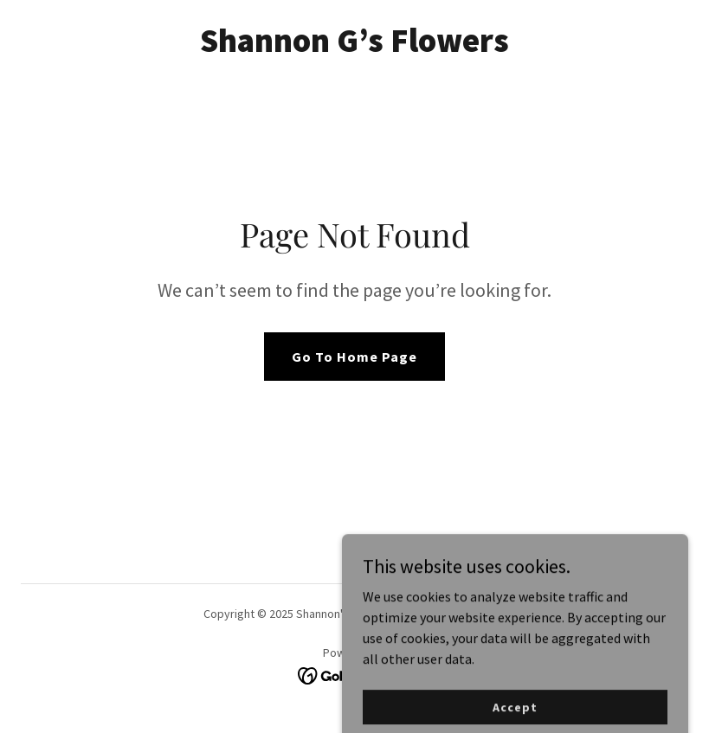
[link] (354, 46)
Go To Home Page (354, 356)
